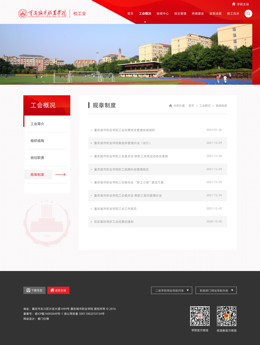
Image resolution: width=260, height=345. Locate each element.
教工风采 (233, 13)
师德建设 (198, 13)
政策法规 (215, 13)
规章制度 (221, 106)
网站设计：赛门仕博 (36, 322)
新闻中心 (163, 13)
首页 (130, 13)
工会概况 (145, 13)
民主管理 (180, 13)
